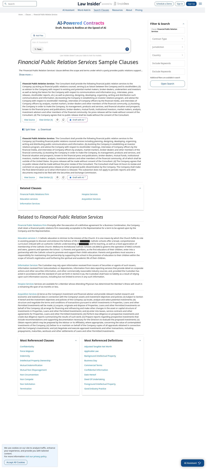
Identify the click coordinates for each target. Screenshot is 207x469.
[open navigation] (200, 3)
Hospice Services (90, 194)
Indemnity (25, 355)
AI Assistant (69, 10)
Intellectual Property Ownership (35, 360)
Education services (29, 199)
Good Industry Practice (95, 388)
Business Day (90, 360)
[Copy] (63, 120)
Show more (26, 74)
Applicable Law (91, 351)
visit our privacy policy (35, 456)
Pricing (138, 10)
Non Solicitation (27, 384)
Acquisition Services (91, 199)
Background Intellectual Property (100, 355)
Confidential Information (96, 369)
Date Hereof (90, 374)
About (129, 10)
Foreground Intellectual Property (100, 384)
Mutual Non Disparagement (33, 369)
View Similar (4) (46, 119)
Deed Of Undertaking (94, 379)
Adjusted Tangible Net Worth (98, 346)
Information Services (30, 203)
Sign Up (191, 3)
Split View (28, 129)
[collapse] (182, 38)
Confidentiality (27, 346)
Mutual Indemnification (31, 365)
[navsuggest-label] (20, 3)
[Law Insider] (103, 3)
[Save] (57, 120)
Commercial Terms (93, 365)
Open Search (167, 83)
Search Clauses (101, 10)
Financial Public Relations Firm (34, 194)
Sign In (180, 3)
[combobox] (20, 3)
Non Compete (26, 379)
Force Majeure (27, 351)
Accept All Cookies (16, 462)
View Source (29, 119)
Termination (26, 388)
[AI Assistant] (192, 463)
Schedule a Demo (164, 3)
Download (44, 129)
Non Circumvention (29, 374)
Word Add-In (84, 10)
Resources (117, 10)
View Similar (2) (46, 177)
